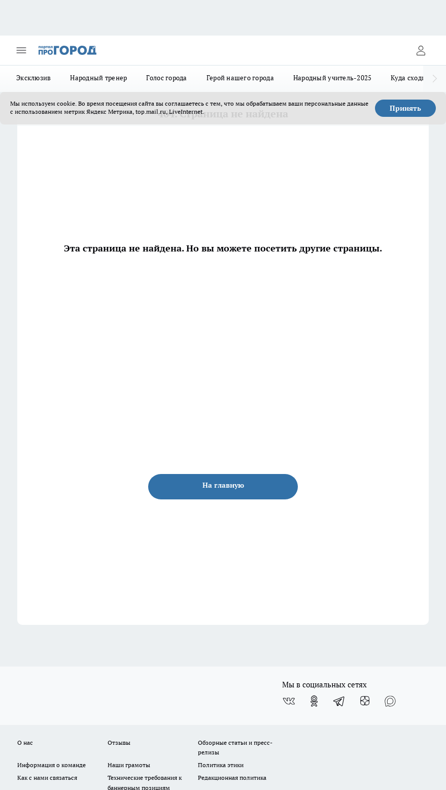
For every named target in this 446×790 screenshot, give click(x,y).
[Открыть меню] (21, 50)
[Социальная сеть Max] (390, 701)
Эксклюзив (33, 77)
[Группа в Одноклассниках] (314, 701)
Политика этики (221, 765)
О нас (25, 742)
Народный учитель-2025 (332, 77)
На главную (223, 485)
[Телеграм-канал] (339, 701)
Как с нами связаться (47, 777)
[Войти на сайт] (420, 50)
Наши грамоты (129, 765)
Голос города (166, 77)
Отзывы (119, 742)
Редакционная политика (232, 777)
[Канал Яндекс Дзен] (365, 701)
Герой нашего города (240, 77)
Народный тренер (98, 77)
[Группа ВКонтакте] (288, 701)
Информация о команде (51, 765)
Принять (405, 108)
